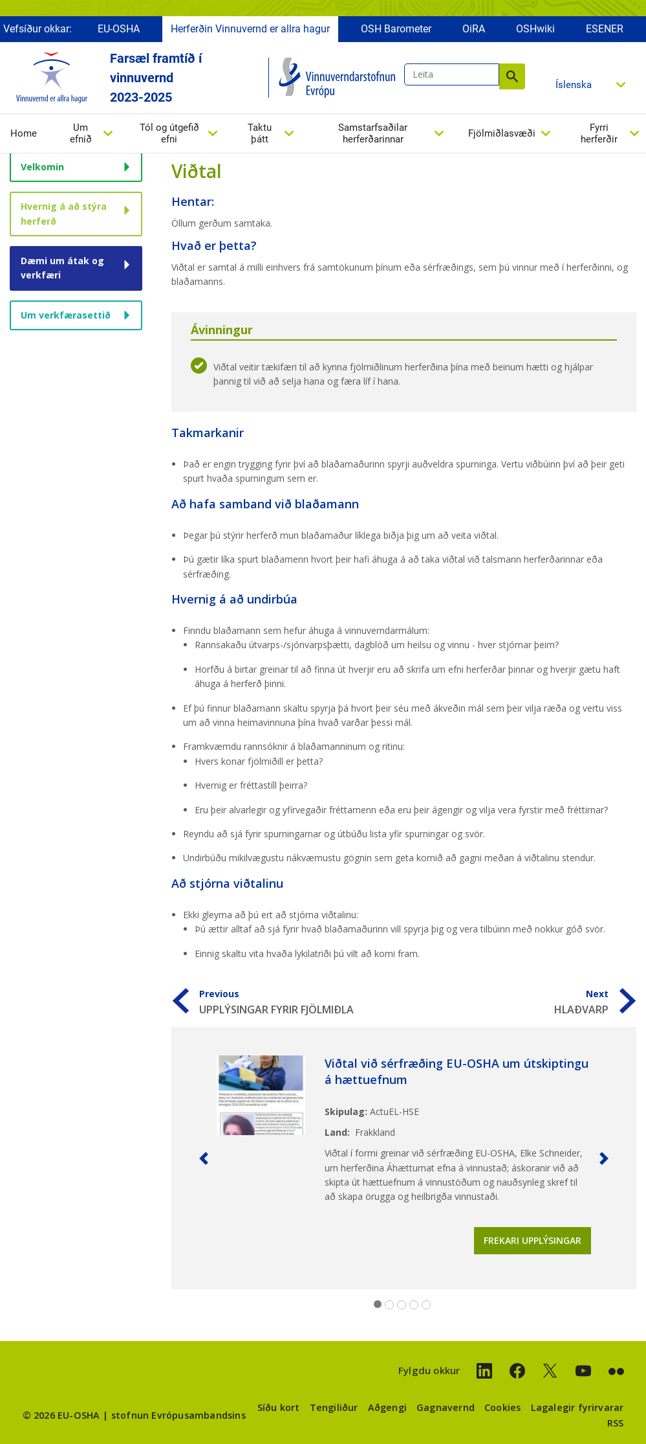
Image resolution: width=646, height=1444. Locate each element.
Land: (337, 1132)
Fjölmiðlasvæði (501, 135)
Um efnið (81, 135)
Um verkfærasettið (66, 315)
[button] (203, 1158)
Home (23, 135)
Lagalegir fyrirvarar (577, 1407)
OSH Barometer (396, 31)
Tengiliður (334, 1407)
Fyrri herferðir (599, 135)
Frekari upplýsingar (532, 1240)
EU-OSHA (119, 31)
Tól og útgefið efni (169, 135)
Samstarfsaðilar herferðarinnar (372, 135)
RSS (615, 1423)
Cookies (502, 1407)
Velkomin (42, 167)
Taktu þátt (260, 135)
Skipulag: (346, 1111)
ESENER (604, 31)
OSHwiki (535, 31)
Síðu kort (278, 1407)
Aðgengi (387, 1407)
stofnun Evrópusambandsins (178, 1415)
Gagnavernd (445, 1407)
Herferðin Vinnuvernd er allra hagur (250, 31)
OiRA (473, 31)
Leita (512, 78)
